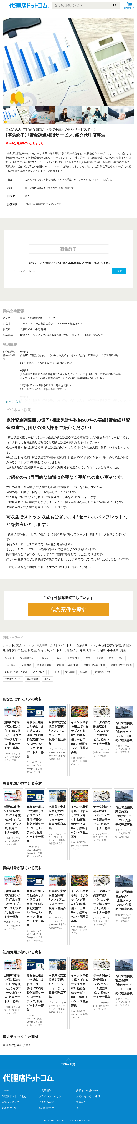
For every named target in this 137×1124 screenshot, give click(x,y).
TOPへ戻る (68, 1064)
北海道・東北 (73, 658)
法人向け (9, 658)
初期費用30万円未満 (94, 665)
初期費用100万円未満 (16, 672)
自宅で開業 (32, 679)
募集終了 (68, 249)
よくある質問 (46, 1102)
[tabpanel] (68, 62)
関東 (88, 658)
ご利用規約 (45, 1090)
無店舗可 (85, 672)
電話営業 (70, 672)
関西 (121, 658)
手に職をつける (13, 679)
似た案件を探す (68, 609)
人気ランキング (10, 1102)
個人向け (46, 658)
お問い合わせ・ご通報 (88, 1096)
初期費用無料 (44, 665)
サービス (55, 672)
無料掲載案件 (46, 1107)
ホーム (5, 1090)
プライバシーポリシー (51, 1096)
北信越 (99, 658)
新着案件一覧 (9, 1107)
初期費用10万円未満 (67, 665)
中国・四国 (10, 665)
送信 (119, 271)
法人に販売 (39, 672)
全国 (59, 658)
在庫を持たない (103, 672)
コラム (80, 1107)
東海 (111, 658)
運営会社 (81, 1102)
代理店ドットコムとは (14, 1096)
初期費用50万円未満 (121, 665)
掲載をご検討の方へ (87, 1090)
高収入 (47, 679)
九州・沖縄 (26, 665)
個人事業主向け (28, 658)
